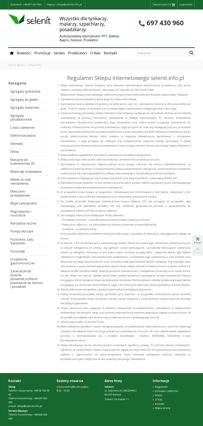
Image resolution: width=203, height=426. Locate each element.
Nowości (24, 53)
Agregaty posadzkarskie (21, 117)
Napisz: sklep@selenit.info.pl (64, 4)
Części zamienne (22, 127)
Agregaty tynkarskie (25, 91)
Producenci (77, 53)
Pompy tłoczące (21, 231)
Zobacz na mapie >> (116, 399)
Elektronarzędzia (22, 135)
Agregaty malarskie (24, 107)
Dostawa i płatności (165, 391)
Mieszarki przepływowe (20, 193)
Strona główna (17, 65)
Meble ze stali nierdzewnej (20, 181)
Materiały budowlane (26, 171)
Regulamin (160, 387)
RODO (157, 395)
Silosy (14, 151)
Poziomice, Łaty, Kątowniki (22, 241)
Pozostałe (17, 251)
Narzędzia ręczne (23, 223)
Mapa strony (161, 408)
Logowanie (185, 4)
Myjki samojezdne (23, 203)
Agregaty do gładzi (24, 99)
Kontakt (110, 53)
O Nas (95, 53)
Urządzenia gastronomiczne (22, 261)
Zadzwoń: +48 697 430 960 (25, 4)
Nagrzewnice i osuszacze (20, 213)
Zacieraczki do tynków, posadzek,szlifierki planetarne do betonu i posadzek (26, 279)
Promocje (42, 53)
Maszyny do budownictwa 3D (22, 161)
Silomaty (16, 143)
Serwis (59, 53)
